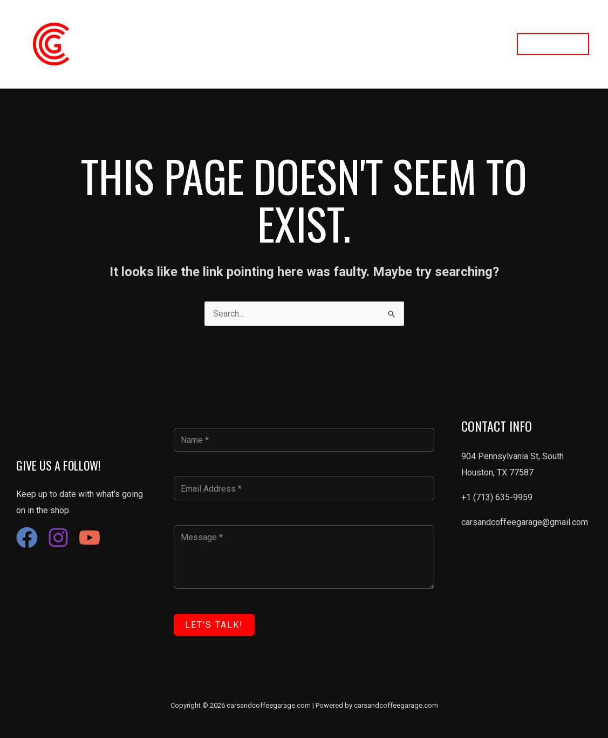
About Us (389, 44)
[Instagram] (58, 537)
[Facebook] (27, 537)
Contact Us (443, 44)
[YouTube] (89, 537)
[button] (553, 44)
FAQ (489, 44)
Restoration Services (314, 44)
